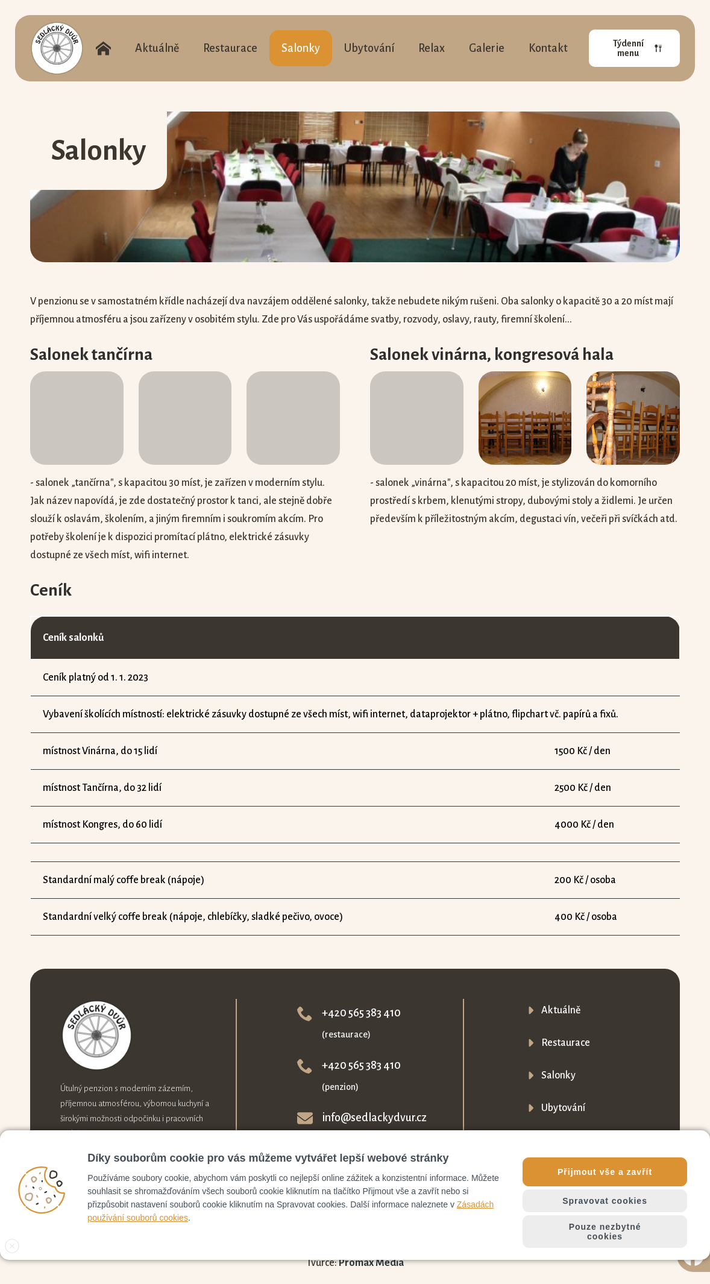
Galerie (486, 48)
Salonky (300, 48)
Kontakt (548, 48)
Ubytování (369, 48)
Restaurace (230, 48)
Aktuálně (157, 48)
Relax (431, 48)
